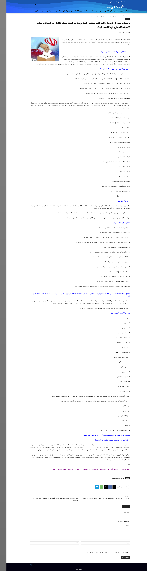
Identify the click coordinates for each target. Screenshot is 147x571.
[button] (43, 5)
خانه (123, 16)
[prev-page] (122, 513)
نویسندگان (118, 16)
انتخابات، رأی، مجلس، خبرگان (112, 478)
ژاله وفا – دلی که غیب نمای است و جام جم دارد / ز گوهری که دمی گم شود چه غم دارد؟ (99, 498)
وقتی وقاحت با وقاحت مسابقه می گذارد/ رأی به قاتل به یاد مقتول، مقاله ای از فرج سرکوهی (49, 499)
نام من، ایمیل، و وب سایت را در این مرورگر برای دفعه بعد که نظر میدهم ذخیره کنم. (101, 553)
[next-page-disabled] (119, 513)
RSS (25, 565)
